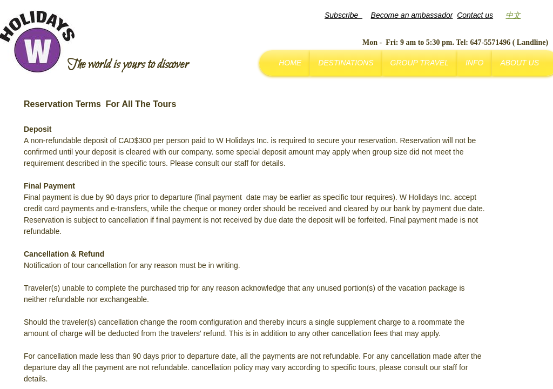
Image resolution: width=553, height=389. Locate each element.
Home (290, 62)
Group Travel (419, 62)
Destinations (345, 62)
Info (474, 62)
